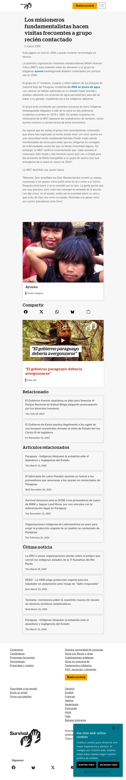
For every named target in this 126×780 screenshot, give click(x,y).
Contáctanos (17, 653)
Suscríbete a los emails (23, 688)
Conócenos (16, 649)
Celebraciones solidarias (79, 657)
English (69, 692)
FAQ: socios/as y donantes (80, 669)
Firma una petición (21, 696)
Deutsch (70, 688)
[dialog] (98, 750)
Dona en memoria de (77, 661)
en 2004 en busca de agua (84, 87)
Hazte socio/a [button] (85, 5)
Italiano (69, 700)
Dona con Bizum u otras (79, 653)
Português (71, 708)
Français (70, 696)
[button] (98, 771)
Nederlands (71, 704)
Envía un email (18, 692)
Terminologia (17, 661)
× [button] (118, 728)
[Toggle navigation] (102, 5)
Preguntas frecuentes (22, 657)
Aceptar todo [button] (86, 764)
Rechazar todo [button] (108, 764)
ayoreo (39, 71)
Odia (67, 716)
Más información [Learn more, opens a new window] (108, 758)
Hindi (68, 712)
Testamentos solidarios (78, 665)
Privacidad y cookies (22, 665)
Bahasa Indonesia (75, 720)
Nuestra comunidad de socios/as (84, 649)
